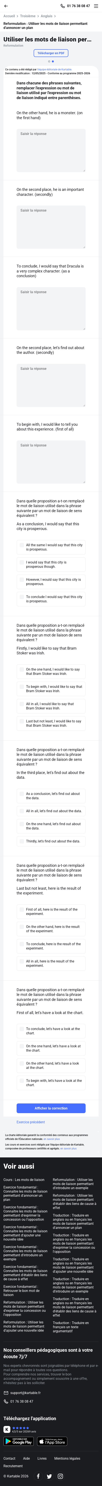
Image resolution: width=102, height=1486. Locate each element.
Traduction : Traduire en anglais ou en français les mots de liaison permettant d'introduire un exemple (73, 1285)
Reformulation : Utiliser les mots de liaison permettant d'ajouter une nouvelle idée (23, 1326)
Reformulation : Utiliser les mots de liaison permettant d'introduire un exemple (73, 1184)
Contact (9, 1458)
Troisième (28, 16)
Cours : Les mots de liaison (23, 1180)
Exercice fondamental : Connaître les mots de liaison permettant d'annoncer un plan (25, 1193)
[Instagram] (60, 1476)
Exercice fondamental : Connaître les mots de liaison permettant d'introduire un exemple (25, 1253)
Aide (26, 1458)
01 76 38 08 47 (78, 6)
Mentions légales (67, 1458)
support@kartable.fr (25, 1393)
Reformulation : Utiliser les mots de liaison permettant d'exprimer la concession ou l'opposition (24, 1308)
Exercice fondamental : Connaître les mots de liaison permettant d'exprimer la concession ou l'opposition (25, 1213)
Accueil (9, 16)
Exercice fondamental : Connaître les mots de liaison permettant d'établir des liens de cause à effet (25, 1273)
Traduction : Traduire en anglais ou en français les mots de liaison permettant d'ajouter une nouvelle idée (73, 1265)
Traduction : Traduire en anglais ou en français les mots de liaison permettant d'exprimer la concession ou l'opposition (74, 1243)
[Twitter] (49, 1476)
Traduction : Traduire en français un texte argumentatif (71, 1327)
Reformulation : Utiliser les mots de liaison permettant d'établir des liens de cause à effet (74, 1201)
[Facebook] (38, 1476)
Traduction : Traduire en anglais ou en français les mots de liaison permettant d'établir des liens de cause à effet (74, 1307)
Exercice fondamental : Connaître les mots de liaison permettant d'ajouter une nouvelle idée (25, 1233)
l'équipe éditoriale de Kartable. (54, 69)
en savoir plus (52, 1139)
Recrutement (13, 1466)
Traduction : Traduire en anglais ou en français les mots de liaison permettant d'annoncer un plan (73, 1221)
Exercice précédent (31, 1122)
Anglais (46, 16)
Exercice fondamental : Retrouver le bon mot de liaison (21, 1291)
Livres (42, 1458)
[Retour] (7, 6)
